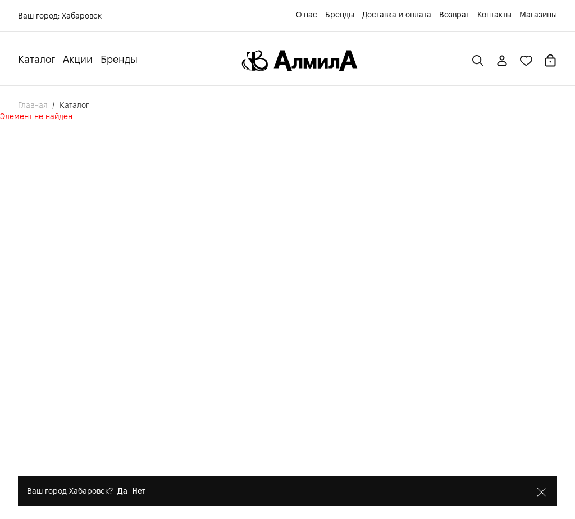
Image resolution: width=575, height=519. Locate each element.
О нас (306, 14)
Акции (78, 59)
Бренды (339, 14)
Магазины (538, 14)
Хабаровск (82, 15)
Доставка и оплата (396, 14)
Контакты (494, 14)
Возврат (454, 14)
